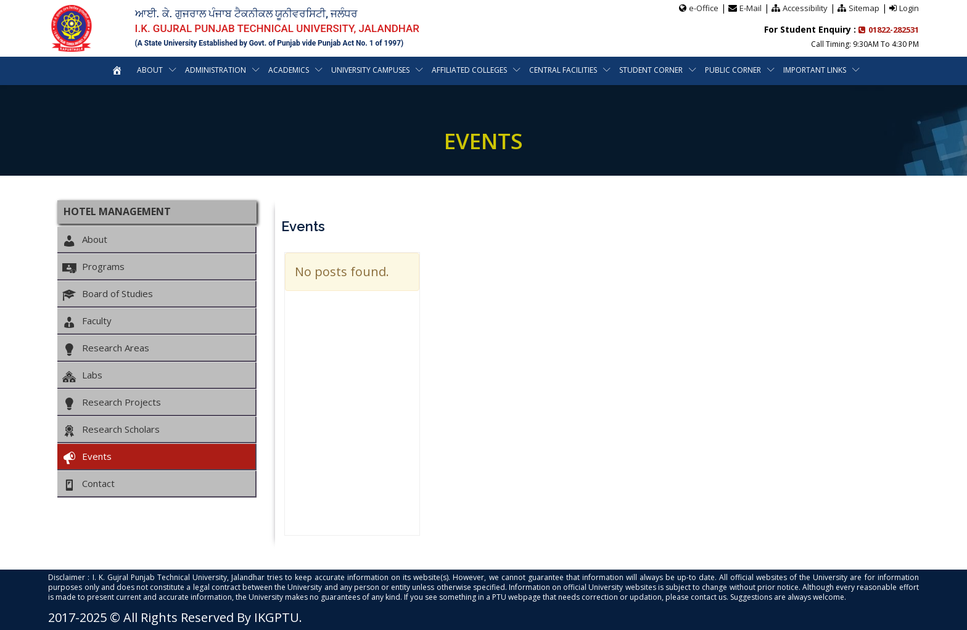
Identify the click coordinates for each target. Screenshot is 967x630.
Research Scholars (110, 429)
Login (909, 8)
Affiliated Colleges (469, 70)
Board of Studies (107, 294)
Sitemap (864, 8)
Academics (288, 70)
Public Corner (733, 70)
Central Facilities (563, 70)
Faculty (86, 321)
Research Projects (111, 402)
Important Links (814, 70)
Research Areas (105, 348)
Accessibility (805, 8)
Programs (93, 267)
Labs (82, 375)
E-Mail (750, 8)
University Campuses (370, 70)
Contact (88, 484)
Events (86, 457)
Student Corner (651, 70)
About (150, 70)
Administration (215, 70)
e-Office (703, 8)
